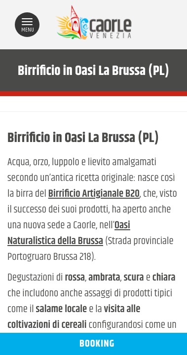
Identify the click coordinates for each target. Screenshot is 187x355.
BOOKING (93, 344)
